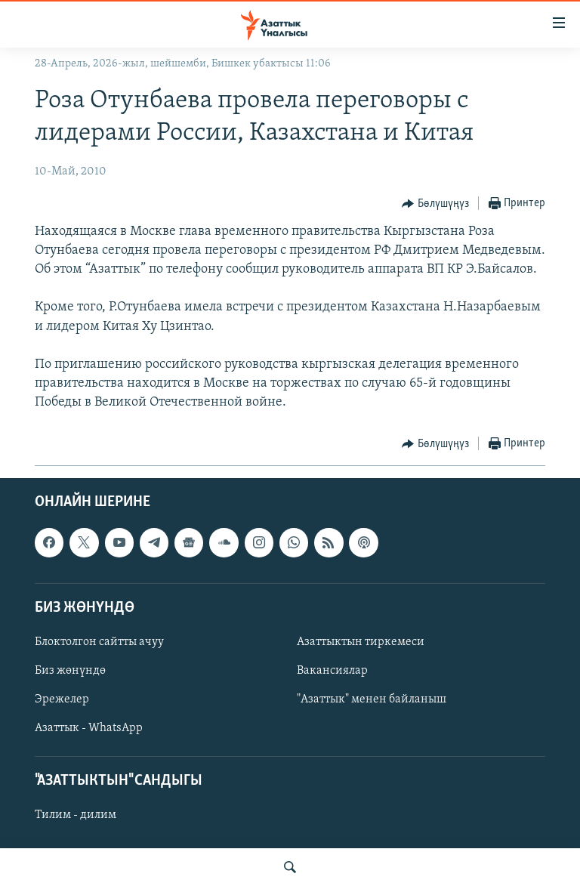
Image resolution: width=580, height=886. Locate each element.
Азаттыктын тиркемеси (360, 642)
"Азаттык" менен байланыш (371, 699)
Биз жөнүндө (70, 671)
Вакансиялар (332, 671)
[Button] (435, 204)
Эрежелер (62, 699)
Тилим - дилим (75, 815)
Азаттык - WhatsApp (89, 728)
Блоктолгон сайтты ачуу (99, 642)
